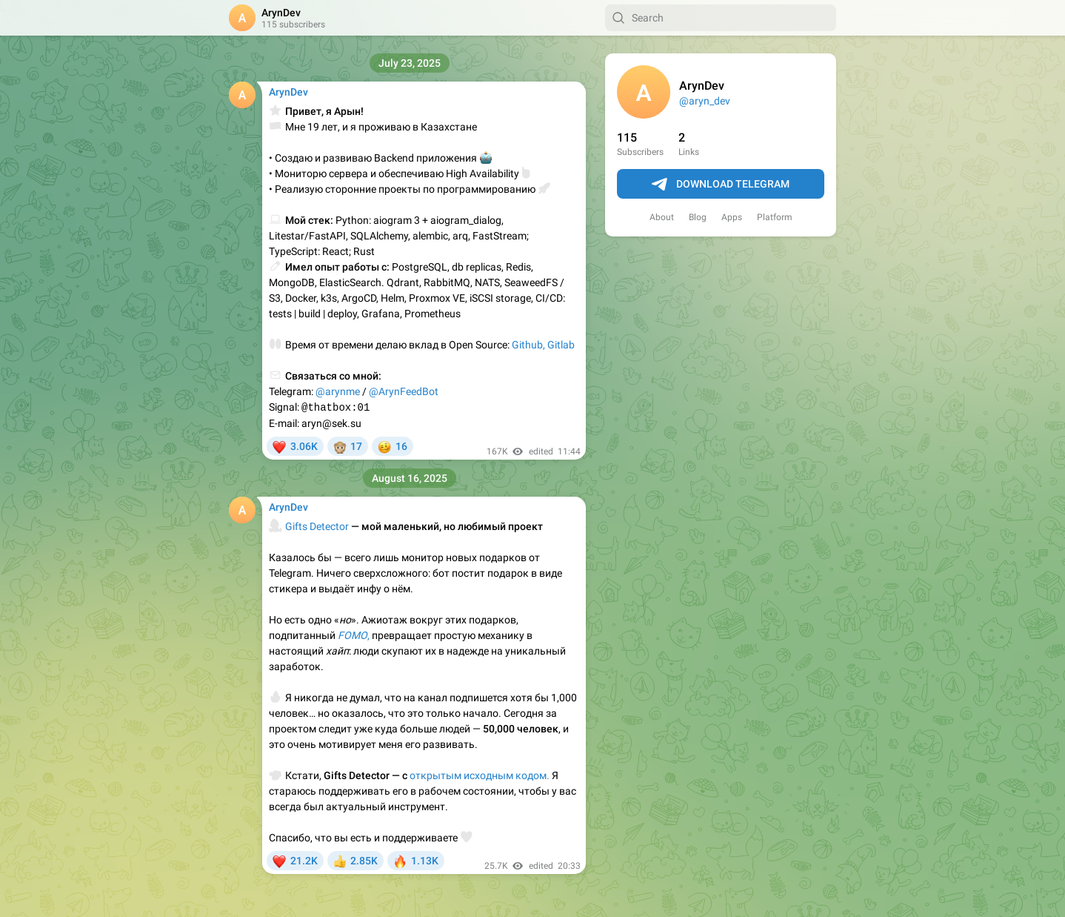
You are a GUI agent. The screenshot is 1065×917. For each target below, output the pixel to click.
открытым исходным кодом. (480, 775)
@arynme (338, 391)
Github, (528, 345)
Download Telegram (720, 184)
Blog (698, 217)
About (662, 217)
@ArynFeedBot (403, 391)
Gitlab (561, 345)
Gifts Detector (317, 526)
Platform (774, 217)
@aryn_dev (704, 101)
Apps (731, 217)
